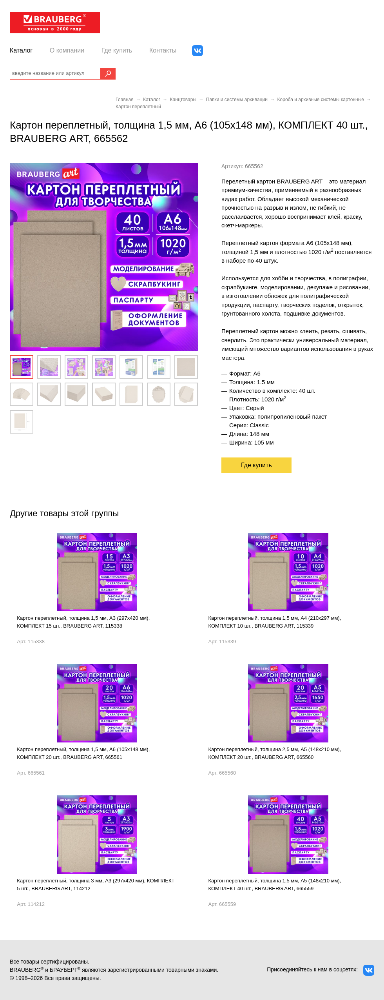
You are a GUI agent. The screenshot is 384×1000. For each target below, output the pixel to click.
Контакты (162, 50)
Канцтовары (183, 99)
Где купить (116, 50)
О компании (67, 50)
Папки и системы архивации (237, 99)
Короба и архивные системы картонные (320, 99)
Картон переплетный (138, 106)
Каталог (21, 50)
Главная (125, 99)
